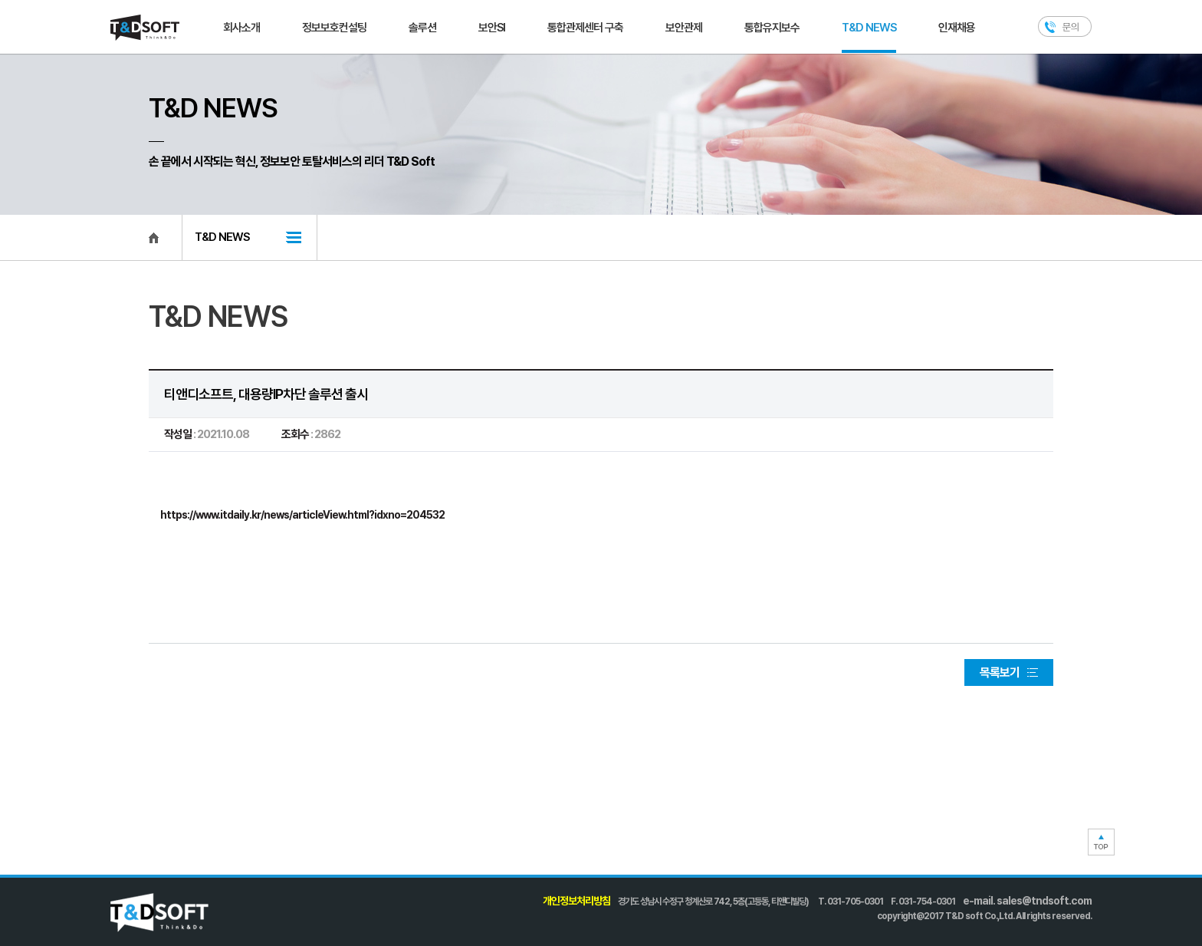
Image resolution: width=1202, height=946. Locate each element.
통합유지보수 (772, 28)
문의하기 (1065, 26)
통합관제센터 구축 (585, 28)
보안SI (491, 28)
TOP (1101, 842)
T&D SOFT (144, 28)
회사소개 (241, 28)
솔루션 (422, 28)
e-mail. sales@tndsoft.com (1027, 901)
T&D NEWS (869, 28)
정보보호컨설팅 (334, 28)
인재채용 (956, 28)
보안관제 (683, 28)
